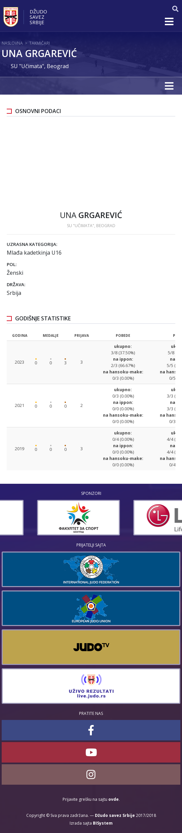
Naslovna (12, 43)
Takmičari (39, 43)
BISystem (103, 823)
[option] (134, 517)
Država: (16, 284)
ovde (113, 799)
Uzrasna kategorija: (32, 244)
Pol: (11, 264)
